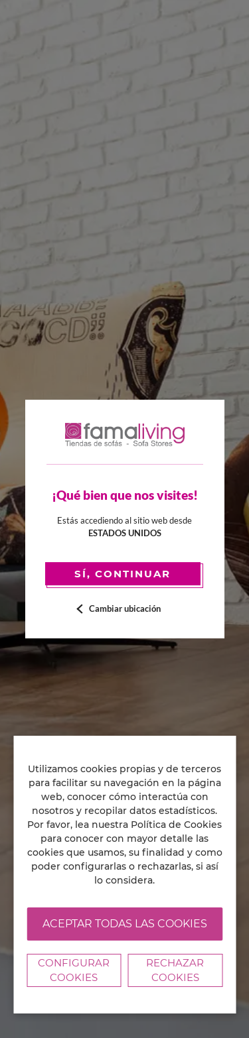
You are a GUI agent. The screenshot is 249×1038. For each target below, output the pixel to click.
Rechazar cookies (175, 970)
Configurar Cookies (74, 970)
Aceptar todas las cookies (124, 923)
